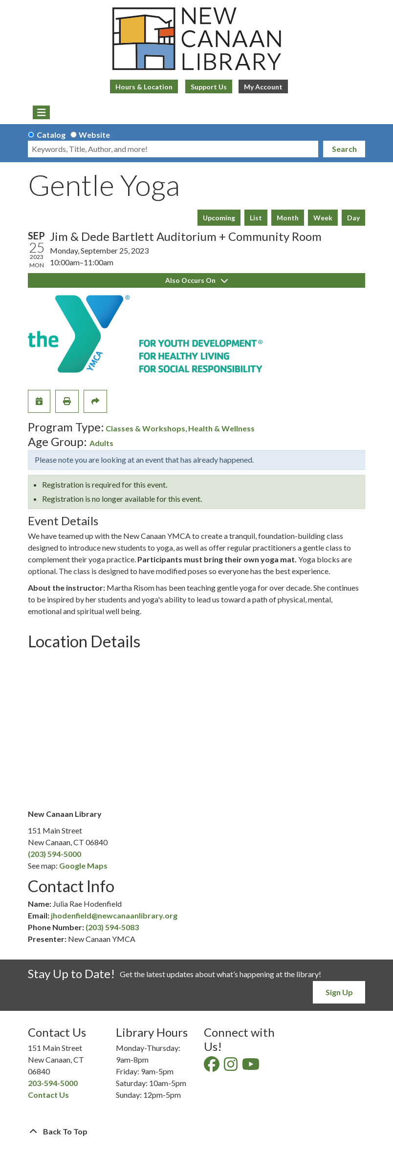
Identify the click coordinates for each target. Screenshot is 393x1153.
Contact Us (48, 1094)
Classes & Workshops (145, 428)
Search (344, 148)
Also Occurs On (196, 280)
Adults (101, 443)
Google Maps (83, 865)
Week (322, 218)
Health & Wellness (221, 428)
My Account (263, 87)
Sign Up (339, 992)
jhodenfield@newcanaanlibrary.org (114, 915)
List (256, 218)
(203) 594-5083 (112, 927)
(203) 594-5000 (54, 853)
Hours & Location (144, 87)
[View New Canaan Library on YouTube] (251, 1066)
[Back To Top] (196, 1131)
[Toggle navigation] (41, 112)
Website (94, 134)
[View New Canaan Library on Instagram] (231, 1066)
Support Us (209, 87)
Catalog (51, 134)
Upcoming (219, 218)
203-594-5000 (53, 1083)
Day (353, 218)
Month (288, 218)
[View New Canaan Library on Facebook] (212, 1066)
